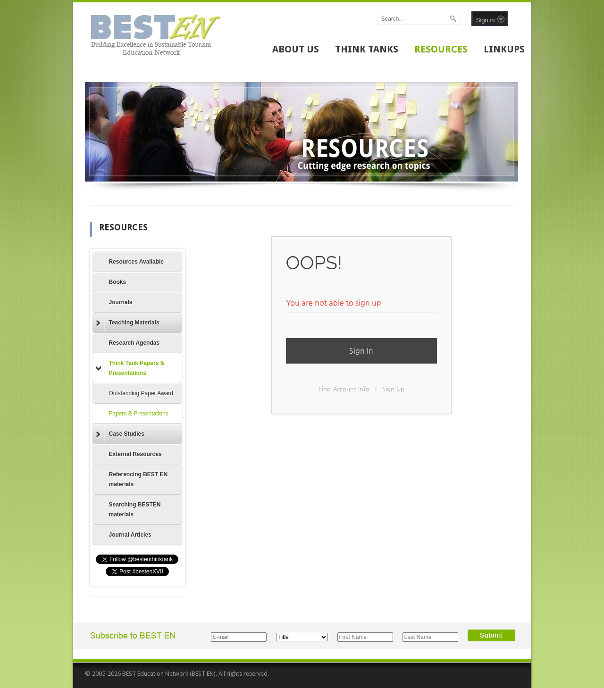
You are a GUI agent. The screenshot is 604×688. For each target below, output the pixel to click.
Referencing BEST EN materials (138, 479)
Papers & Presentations (138, 413)
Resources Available (136, 261)
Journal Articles (130, 534)
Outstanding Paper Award (141, 393)
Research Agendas (134, 343)
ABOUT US (295, 49)
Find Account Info (344, 388)
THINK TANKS (366, 49)
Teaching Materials (127, 323)
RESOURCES (441, 49)
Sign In (361, 350)
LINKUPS (504, 49)
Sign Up (393, 388)
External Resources (135, 454)
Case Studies (120, 434)
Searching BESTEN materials (135, 509)
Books (117, 282)
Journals (121, 302)
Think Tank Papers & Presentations (130, 368)
